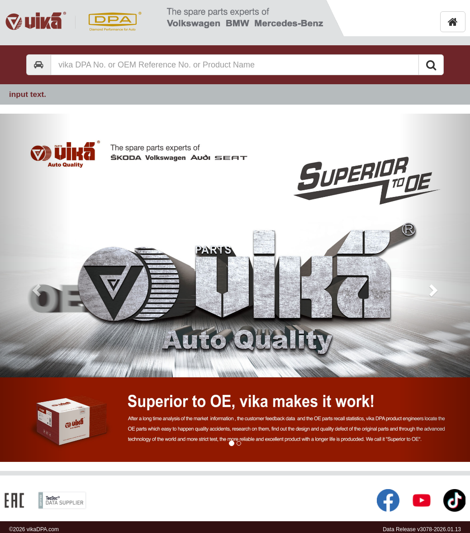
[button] (35, 288)
